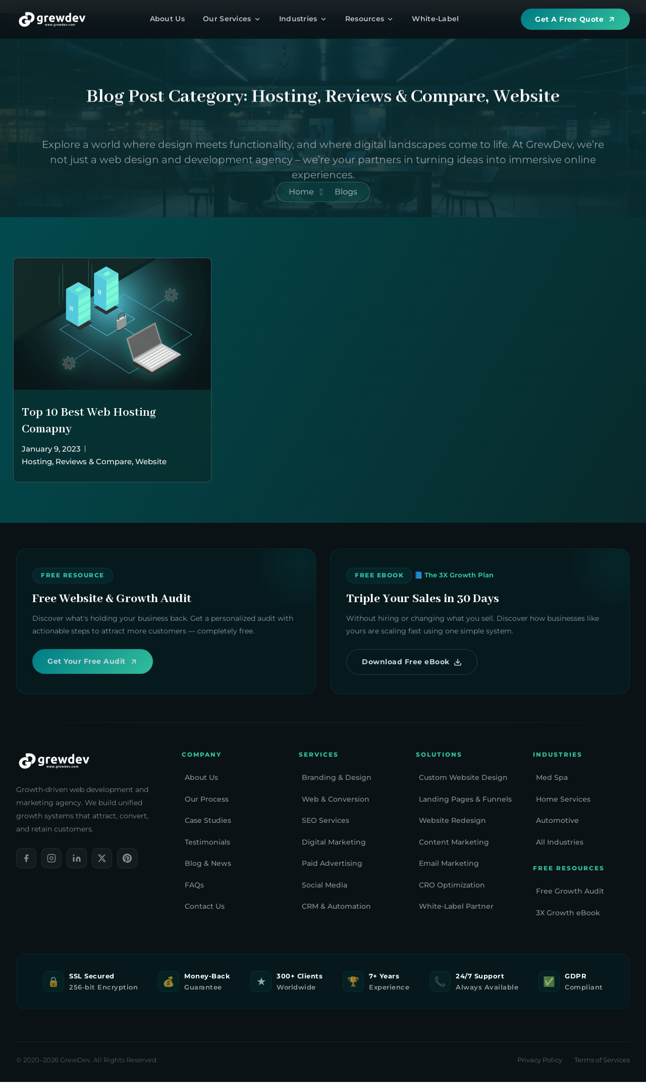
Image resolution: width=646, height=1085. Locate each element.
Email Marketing (449, 866)
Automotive (557, 823)
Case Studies (208, 823)
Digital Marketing (334, 845)
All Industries (559, 845)
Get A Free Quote (575, 19)
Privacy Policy (539, 1063)
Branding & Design (336, 780)
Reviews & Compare (94, 461)
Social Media (324, 888)
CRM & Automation (336, 909)
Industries (303, 18)
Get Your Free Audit (95, 663)
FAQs (194, 888)
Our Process (207, 802)
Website (151, 461)
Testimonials (207, 845)
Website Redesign (452, 823)
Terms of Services (602, 1063)
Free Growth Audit (570, 894)
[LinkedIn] (77, 861)
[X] (102, 861)
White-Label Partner (456, 909)
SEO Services (325, 823)
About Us (167, 18)
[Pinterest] (127, 861)
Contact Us (205, 909)
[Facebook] (26, 861)
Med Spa (552, 780)
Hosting (37, 461)
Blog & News (208, 866)
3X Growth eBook (568, 915)
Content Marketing (454, 845)
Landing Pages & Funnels (465, 802)
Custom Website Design (463, 780)
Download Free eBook (414, 663)
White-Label (435, 18)
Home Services (563, 802)
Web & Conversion (335, 802)
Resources (369, 18)
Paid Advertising (332, 866)
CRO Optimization (452, 888)
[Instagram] (51, 861)
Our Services (232, 18)
